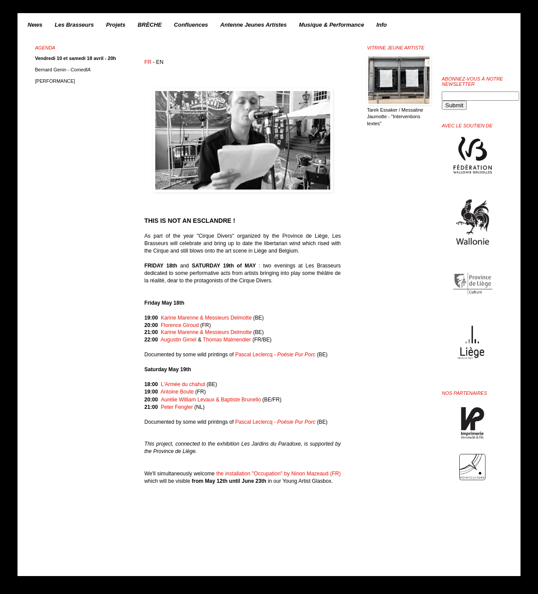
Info (381, 24)
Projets (116, 24)
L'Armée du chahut (183, 384)
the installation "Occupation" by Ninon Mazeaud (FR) (279, 474)
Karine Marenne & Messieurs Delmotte (206, 318)
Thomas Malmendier (227, 340)
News (35, 24)
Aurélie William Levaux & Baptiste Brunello (211, 400)
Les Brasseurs (74, 24)
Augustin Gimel (178, 340)
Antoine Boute (177, 392)
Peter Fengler (177, 407)
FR (147, 62)
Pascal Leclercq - (275, 354)
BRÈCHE (150, 24)
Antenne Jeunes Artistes (253, 24)
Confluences (191, 24)
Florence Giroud (180, 325)
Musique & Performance (331, 24)
